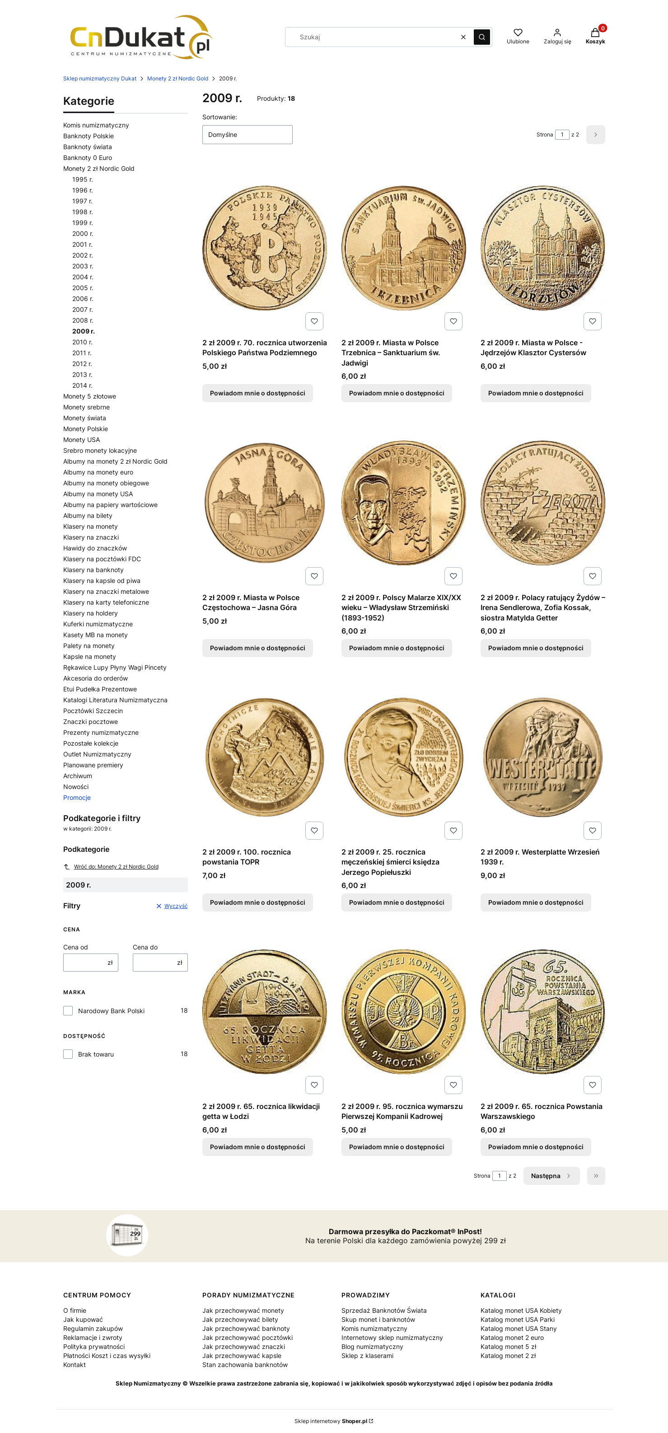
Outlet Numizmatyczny (97, 754)
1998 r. (82, 212)
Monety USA (81, 439)
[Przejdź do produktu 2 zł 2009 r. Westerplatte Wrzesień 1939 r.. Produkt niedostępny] (543, 757)
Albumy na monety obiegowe (106, 483)
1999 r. (82, 222)
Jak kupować (83, 1319)
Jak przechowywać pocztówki (247, 1337)
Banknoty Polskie (88, 136)
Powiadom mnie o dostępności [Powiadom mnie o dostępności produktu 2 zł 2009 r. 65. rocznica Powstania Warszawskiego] (536, 1147)
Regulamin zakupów (93, 1328)
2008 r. (82, 320)
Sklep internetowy (330, 1421)
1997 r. (82, 201)
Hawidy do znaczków (95, 548)
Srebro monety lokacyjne (100, 450)
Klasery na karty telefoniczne (106, 602)
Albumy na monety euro (98, 472)
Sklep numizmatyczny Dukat (99, 78)
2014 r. (82, 385)
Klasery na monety (90, 526)
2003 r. (82, 266)
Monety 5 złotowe (89, 396)
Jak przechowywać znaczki (243, 1346)
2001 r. (82, 244)
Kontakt (74, 1364)
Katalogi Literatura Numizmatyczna (115, 700)
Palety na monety (89, 645)
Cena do (145, 947)
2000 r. (82, 233)
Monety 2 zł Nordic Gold (177, 78)
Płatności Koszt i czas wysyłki (106, 1355)
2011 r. (82, 353)
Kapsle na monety (89, 656)
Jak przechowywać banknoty (246, 1328)
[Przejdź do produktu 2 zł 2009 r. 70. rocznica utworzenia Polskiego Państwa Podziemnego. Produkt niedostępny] (264, 248)
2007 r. (82, 309)
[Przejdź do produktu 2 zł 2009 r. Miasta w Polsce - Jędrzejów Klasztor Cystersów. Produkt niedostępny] (543, 248)
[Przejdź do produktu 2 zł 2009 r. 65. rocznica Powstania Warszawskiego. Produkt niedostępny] (543, 1012)
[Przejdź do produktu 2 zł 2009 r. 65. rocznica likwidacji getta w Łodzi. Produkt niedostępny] (264, 1012)
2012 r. (82, 363)
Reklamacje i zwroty (92, 1337)
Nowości (76, 786)
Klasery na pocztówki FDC (102, 559)
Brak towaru (96, 1054)
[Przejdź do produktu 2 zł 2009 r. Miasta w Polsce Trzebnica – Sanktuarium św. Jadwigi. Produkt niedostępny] (403, 248)
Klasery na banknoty (93, 569)
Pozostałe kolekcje (90, 743)
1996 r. (82, 190)
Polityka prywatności (94, 1346)
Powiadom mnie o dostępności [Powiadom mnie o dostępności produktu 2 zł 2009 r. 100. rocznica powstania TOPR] (257, 902)
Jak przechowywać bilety (240, 1319)
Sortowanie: (219, 117)
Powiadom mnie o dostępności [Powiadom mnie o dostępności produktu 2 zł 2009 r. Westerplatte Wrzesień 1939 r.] (536, 902)
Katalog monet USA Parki (518, 1319)
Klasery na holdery (90, 613)
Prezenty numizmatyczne (101, 732)
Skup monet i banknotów (378, 1319)
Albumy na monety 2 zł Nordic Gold (115, 461)
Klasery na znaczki (91, 537)
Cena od (75, 947)
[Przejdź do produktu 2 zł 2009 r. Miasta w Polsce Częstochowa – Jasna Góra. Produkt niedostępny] (264, 503)
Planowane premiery (93, 765)
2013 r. (82, 374)
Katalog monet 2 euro (512, 1337)
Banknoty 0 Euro (87, 157)
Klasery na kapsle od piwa (101, 580)
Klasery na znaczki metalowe (106, 591)
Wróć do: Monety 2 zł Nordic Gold (111, 866)
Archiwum (77, 776)
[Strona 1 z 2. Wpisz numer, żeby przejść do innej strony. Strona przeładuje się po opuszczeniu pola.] (562, 135)
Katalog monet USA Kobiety (521, 1310)
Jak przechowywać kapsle (241, 1355)
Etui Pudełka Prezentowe (100, 689)
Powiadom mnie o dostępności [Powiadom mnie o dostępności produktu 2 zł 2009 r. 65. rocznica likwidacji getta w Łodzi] (257, 1147)
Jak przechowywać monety (243, 1310)
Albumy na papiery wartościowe (110, 504)
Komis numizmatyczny (96, 125)
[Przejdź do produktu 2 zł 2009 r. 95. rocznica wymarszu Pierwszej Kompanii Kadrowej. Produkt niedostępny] (403, 1012)
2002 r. (82, 255)
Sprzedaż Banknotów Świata (384, 1310)
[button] (482, 37)
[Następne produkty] (551, 1176)
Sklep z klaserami (367, 1355)
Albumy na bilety (87, 515)
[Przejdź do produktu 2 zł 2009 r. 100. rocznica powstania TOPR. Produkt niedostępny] (264, 757)
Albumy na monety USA (98, 494)
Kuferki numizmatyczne (98, 624)
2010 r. (82, 342)
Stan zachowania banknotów (245, 1364)
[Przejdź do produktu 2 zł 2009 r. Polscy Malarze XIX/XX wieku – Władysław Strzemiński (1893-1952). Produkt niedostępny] (403, 503)
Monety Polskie (85, 428)
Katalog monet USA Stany (519, 1328)
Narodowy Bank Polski (111, 1011)
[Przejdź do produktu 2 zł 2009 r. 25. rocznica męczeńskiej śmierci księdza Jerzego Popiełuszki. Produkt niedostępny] (403, 757)
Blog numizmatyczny (372, 1346)
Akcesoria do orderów (95, 678)
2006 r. (82, 298)
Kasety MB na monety (95, 635)
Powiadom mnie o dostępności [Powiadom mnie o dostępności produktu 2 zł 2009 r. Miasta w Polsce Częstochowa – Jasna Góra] (257, 648)
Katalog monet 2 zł (508, 1355)
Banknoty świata (87, 146)
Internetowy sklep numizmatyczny (392, 1337)
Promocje (77, 797)
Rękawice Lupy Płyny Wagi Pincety (115, 667)
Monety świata (84, 418)
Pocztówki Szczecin (93, 710)
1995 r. (82, 179)
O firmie (74, 1310)
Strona (545, 134)
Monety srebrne (86, 407)
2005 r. (82, 287)
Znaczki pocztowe (90, 721)
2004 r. (82, 277)
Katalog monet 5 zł (508, 1346)
